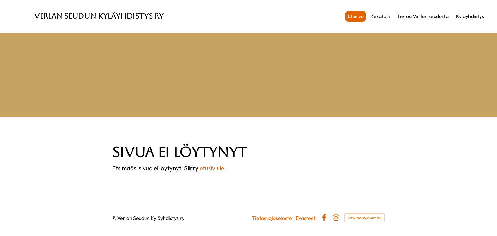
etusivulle (212, 168)
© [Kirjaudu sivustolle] (114, 218)
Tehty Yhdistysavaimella (364, 218)
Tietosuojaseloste (272, 217)
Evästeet (306, 217)
